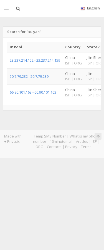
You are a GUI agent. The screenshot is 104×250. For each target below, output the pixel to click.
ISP (94, 141)
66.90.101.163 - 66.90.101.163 (33, 92)
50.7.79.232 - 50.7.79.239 (29, 76)
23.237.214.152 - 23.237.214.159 (35, 60)
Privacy (71, 146)
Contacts (54, 146)
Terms (86, 146)
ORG (39, 146)
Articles (82, 141)
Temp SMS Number (50, 136)
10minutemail (61, 141)
